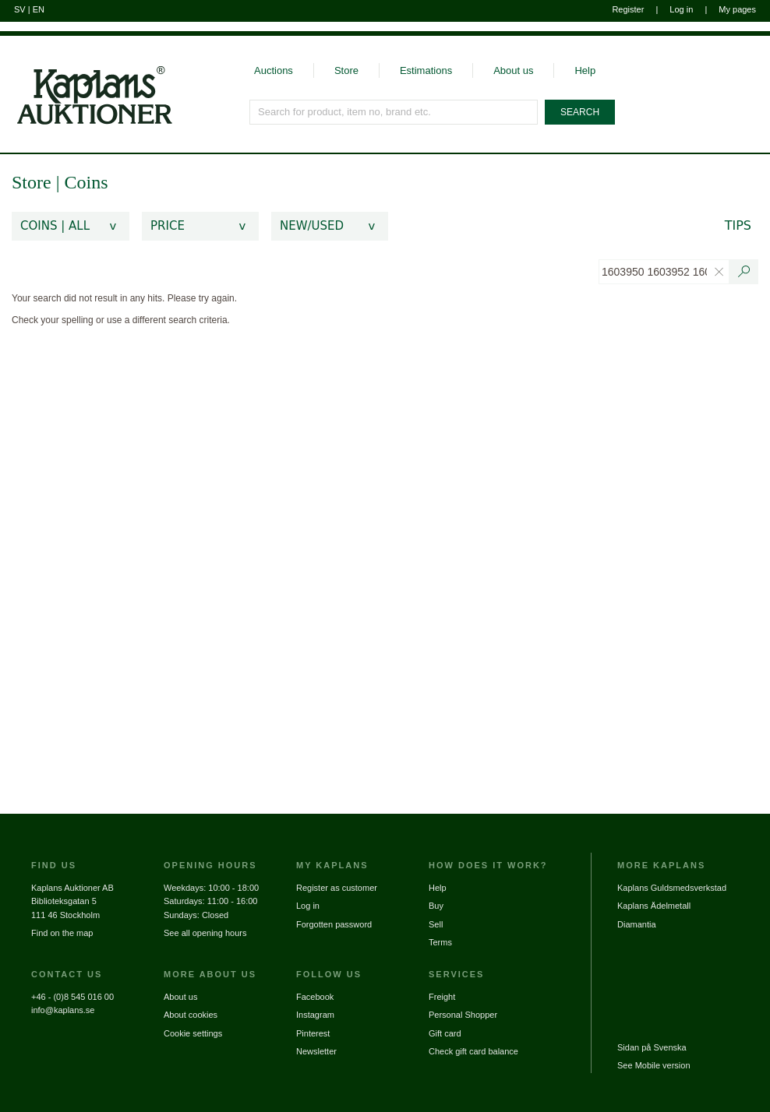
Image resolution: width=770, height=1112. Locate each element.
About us (513, 70)
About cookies (190, 1014)
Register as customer (336, 887)
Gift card (445, 1033)
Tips (738, 225)
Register (628, 9)
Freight (442, 996)
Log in (681, 9)
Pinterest (313, 1033)
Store (346, 70)
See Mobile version (654, 1065)
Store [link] (31, 182)
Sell (436, 924)
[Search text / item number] (744, 271)
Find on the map (62, 933)
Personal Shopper (463, 1014)
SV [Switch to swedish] (20, 9)
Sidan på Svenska (652, 1047)
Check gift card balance (473, 1051)
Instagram (315, 1014)
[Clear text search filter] (719, 271)
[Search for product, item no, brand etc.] (394, 112)
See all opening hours (205, 933)
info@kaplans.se (63, 1010)
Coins (86, 182)
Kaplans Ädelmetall (654, 905)
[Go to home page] (86, 80)
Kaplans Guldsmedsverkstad (671, 887)
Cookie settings (193, 1033)
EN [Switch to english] (38, 9)
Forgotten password (334, 924)
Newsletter (316, 1051)
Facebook (315, 996)
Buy (436, 905)
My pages (737, 9)
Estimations (426, 70)
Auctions (273, 70)
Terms (440, 942)
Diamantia (636, 924)
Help (584, 70)
